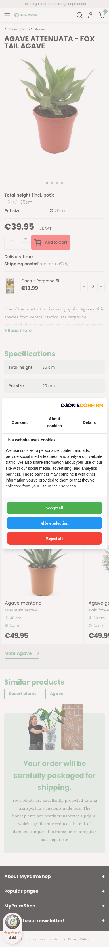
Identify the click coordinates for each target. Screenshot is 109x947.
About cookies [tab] (54, 422)
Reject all (54, 538)
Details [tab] (89, 422)
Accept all (54, 508)
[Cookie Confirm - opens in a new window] (82, 404)
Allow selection (55, 523)
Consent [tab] (20, 422)
